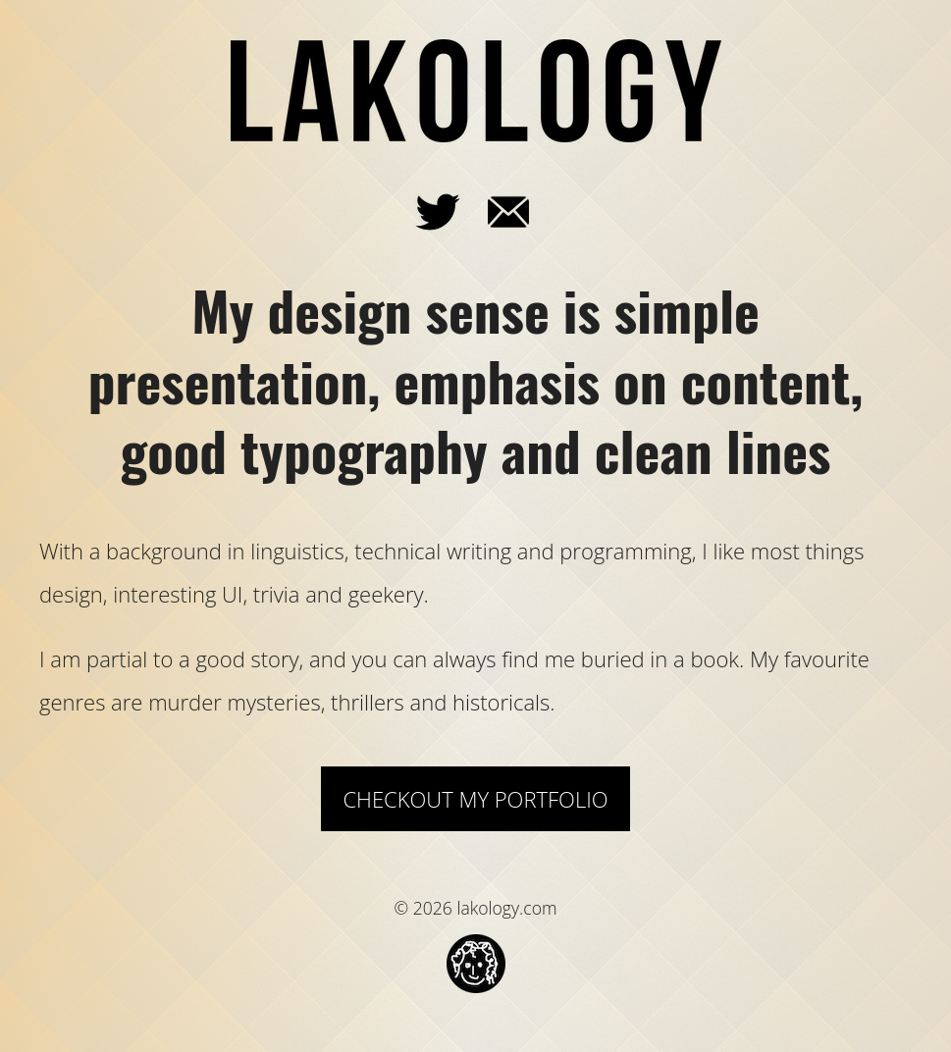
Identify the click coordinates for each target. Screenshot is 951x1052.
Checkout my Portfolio (475, 799)
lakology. (476, 90)
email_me (538, 204)
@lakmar (467, 204)
